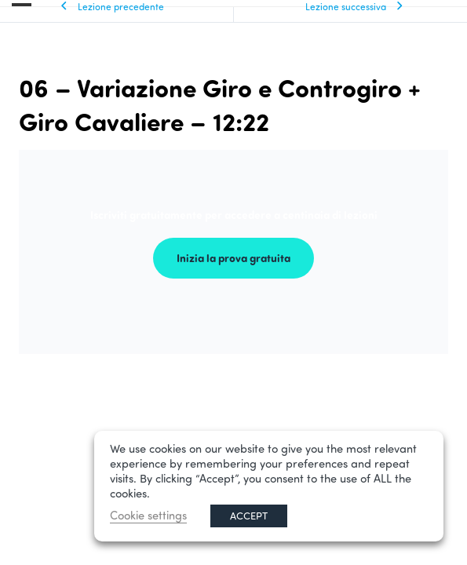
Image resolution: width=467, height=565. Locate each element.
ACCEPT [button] (249, 515)
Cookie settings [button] (148, 515)
